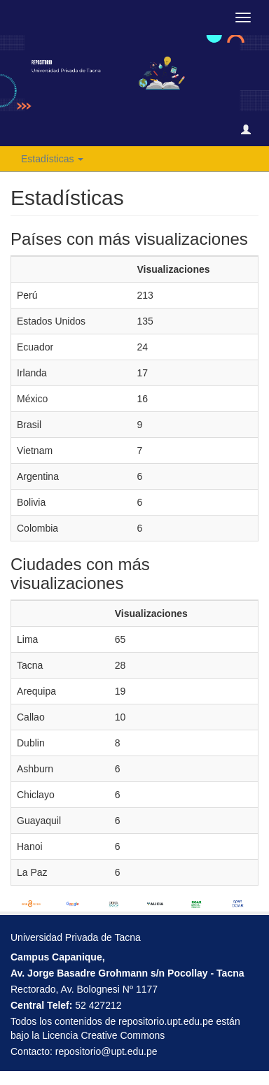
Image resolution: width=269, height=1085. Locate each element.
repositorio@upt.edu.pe (106, 1051)
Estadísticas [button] (52, 158)
